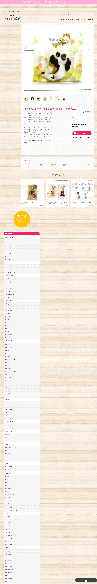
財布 (7, 155)
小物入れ (8, 293)
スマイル (8, 477)
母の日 (7, 330)
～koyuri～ (9, 444)
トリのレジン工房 (11, 508)
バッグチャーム (10, 73)
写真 (7, 296)
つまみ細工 (9, 158)
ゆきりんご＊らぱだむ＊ (12, 496)
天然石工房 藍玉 (10, 429)
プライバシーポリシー (11, 553)
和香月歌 (8, 398)
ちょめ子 (8, 450)
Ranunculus (9, 383)
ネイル (7, 308)
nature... (8, 493)
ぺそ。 (7, 422)
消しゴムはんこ (10, 99)
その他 (7, 64)
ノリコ (7, 426)
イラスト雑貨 (9, 80)
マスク (7, 170)
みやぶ (7, 407)
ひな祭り (8, 327)
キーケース (9, 149)
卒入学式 (8, 346)
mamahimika (9, 374)
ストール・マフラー (11, 176)
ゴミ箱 (7, 142)
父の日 (7, 333)
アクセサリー (9, 42)
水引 (7, 281)
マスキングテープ (11, 252)
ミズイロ (8, 365)
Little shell (9, 468)
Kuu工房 (8, 380)
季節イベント (9, 318)
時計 (7, 133)
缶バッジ (8, 92)
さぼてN (8, 487)
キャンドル (9, 139)
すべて (35, 155)
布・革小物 (8, 145)
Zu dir (7, 517)
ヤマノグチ (9, 419)
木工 (7, 284)
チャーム (7, 67)
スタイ (7, 191)
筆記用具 (8, 258)
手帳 (7, 255)
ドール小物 (9, 311)
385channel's (9, 474)
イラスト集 (9, 271)
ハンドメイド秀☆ (11, 416)
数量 (73, 108)
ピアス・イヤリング (11, 45)
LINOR (8, 484)
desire (7, 456)
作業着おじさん (10, 435)
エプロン (8, 188)
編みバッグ (9, 207)
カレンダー (9, 89)
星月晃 (7, 441)
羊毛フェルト (9, 236)
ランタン (8, 111)
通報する (89, 142)
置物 (7, 108)
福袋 (7, 290)
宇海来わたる (9, 377)
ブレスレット (9, 58)
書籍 (6, 268)
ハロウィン (9, 340)
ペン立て (8, 121)
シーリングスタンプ (11, 314)
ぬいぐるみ (9, 152)
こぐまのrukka (10, 480)
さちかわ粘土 (9, 471)
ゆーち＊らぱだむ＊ (11, 499)
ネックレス (9, 54)
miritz (7, 453)
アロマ (7, 124)
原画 (7, 83)
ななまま (8, 462)
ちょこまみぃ (9, 404)
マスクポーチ (9, 173)
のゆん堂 (8, 490)
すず (7, 502)
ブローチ (8, 48)
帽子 (7, 201)
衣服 (7, 194)
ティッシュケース (11, 164)
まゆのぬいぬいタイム (12, 465)
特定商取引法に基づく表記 (12, 556)
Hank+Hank (9, 447)
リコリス (8, 355)
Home (63, 16)
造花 (7, 287)
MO (7, 389)
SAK (7, 514)
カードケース (9, 182)
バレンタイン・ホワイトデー (14, 324)
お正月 (7, 321)
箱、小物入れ (9, 130)
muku (7, 395)
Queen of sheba (10, 459)
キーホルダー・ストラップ (13, 70)
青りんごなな (9, 368)
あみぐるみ (9, 213)
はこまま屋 (9, 371)
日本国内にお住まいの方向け (81, 128)
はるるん (8, 438)
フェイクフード (9, 226)
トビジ (7, 386)
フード (7, 232)
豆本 (7, 274)
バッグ (7, 161)
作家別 (7, 352)
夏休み (7, 336)
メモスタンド (9, 114)
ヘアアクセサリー (11, 51)
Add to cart (81, 124)
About (70, 16)
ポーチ (7, 167)
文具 (6, 249)
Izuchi (7, 362)
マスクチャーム (10, 77)
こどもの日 (9, 349)
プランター (9, 127)
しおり (7, 305)
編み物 (7, 204)
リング (7, 61)
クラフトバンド (10, 223)
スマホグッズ (9, 299)
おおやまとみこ (10, 401)
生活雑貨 (8, 302)
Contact (89, 16)
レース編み (9, 210)
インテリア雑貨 (9, 105)
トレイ (7, 136)
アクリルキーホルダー (12, 96)
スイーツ (8, 229)
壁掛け (7, 118)
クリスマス (9, 343)
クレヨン (8, 264)
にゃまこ (8, 392)
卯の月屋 (8, 358)
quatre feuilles (10, 413)
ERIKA (7, 505)
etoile (7, 511)
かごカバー (9, 185)
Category (79, 16)
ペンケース (9, 261)
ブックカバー (9, 179)
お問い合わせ (9, 549)
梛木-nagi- (9, 432)
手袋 (7, 220)
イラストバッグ (10, 86)
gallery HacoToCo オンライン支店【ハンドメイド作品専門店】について (14, 544)
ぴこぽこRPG (9, 410)
